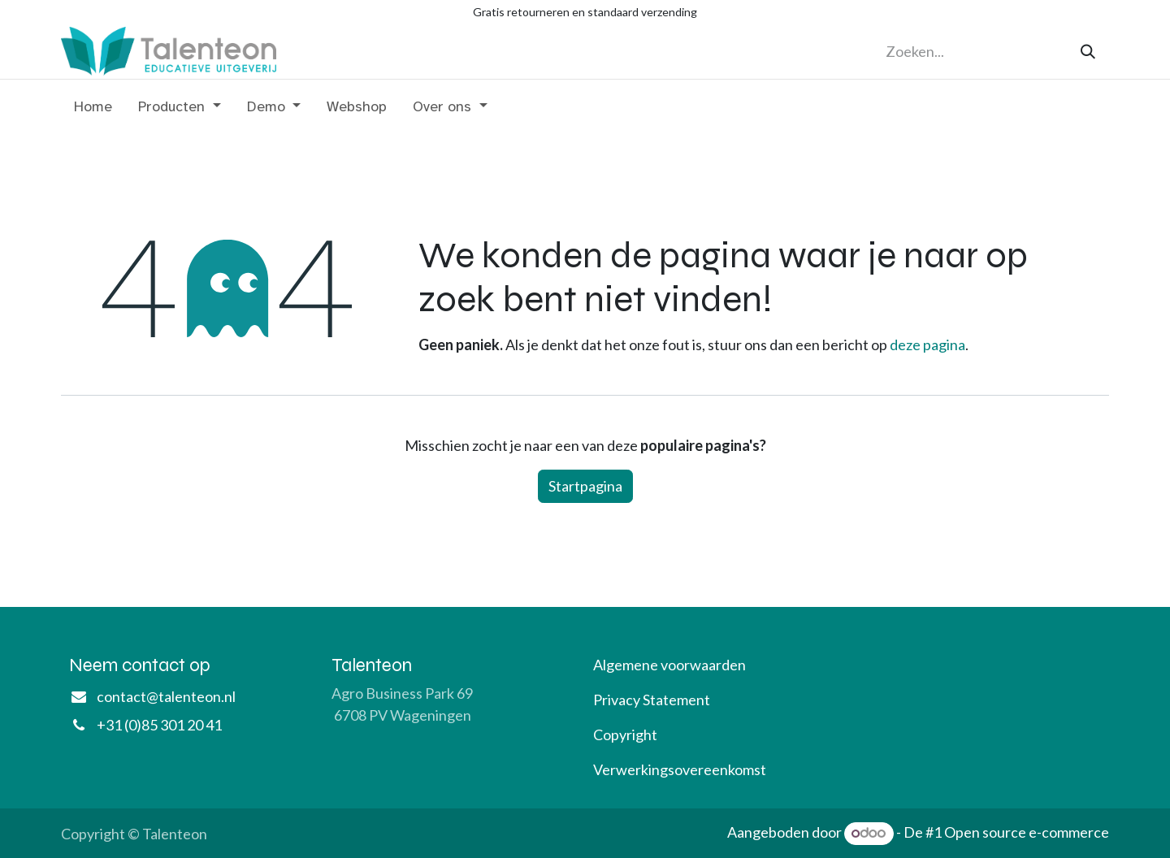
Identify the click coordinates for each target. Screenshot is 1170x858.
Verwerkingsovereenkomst (679, 769)
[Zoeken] (1088, 51)
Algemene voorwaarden (669, 665)
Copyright (625, 734)
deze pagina (927, 344)
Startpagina (585, 486)
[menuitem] (93, 110)
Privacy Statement (651, 699)
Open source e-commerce (1026, 832)
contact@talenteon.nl (166, 696)
